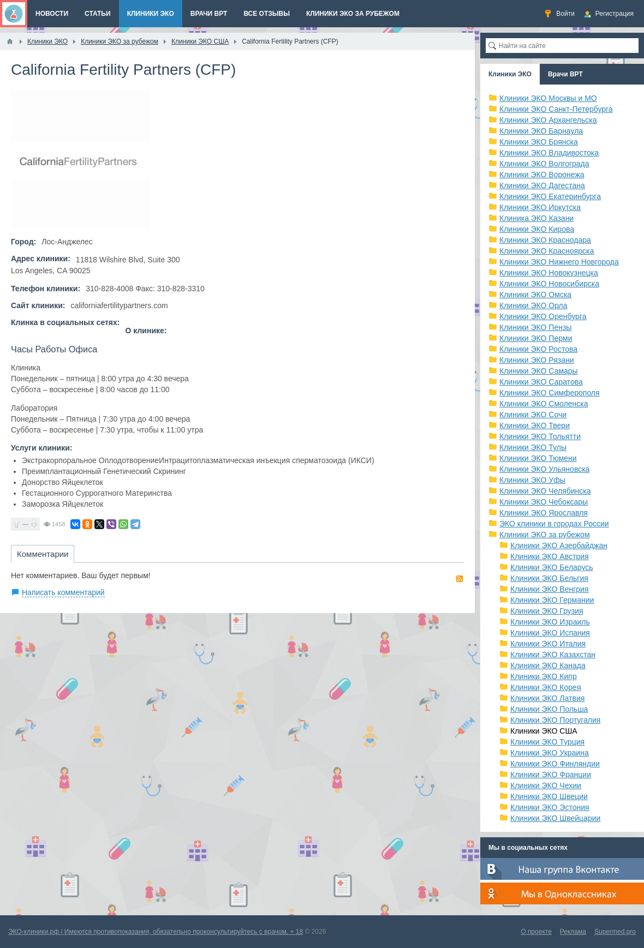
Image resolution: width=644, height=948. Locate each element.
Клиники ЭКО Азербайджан (558, 545)
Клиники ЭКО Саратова (541, 381)
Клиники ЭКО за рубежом (544, 534)
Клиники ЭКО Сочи (533, 414)
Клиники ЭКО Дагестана (542, 185)
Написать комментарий (63, 592)
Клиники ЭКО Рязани (536, 360)
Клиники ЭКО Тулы (533, 447)
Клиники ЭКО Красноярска (546, 251)
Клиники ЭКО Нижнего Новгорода (559, 261)
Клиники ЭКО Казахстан (552, 654)
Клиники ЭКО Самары (538, 371)
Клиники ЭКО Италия (548, 643)
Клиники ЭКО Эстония (549, 807)
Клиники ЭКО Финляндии (555, 763)
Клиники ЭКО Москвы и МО (548, 98)
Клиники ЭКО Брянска (538, 141)
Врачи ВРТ (565, 74)
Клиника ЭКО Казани (536, 218)
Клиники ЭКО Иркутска (540, 207)
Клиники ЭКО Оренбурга (543, 316)
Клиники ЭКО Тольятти (540, 436)
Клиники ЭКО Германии (552, 600)
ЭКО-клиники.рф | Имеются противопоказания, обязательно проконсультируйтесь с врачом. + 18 (155, 931)
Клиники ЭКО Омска (535, 294)
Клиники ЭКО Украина (549, 752)
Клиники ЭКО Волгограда (544, 163)
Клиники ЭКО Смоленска (543, 403)
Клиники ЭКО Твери (534, 425)
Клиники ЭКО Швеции (549, 796)
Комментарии (42, 554)
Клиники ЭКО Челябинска (545, 491)
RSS (459, 578)
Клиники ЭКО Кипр (543, 676)
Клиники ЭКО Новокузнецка (548, 272)
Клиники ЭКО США (543, 731)
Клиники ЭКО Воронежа (542, 174)
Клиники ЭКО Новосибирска (549, 283)
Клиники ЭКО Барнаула (541, 131)
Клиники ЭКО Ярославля (543, 512)
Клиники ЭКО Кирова (536, 229)
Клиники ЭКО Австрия (549, 556)
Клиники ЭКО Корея (545, 687)
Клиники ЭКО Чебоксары (543, 501)
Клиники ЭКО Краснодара (545, 240)
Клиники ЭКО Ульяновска (544, 469)
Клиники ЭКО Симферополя (549, 392)
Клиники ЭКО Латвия (547, 698)
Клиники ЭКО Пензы (535, 327)
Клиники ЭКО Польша (549, 709)
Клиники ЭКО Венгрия (549, 589)
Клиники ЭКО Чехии (545, 785)
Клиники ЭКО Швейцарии (555, 818)
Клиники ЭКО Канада (548, 665)
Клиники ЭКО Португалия (555, 720)
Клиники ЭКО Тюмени (538, 458)
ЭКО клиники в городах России (554, 523)
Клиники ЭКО (510, 74)
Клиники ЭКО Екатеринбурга (550, 196)
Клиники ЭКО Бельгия (549, 578)
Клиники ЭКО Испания (550, 632)
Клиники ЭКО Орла (533, 305)
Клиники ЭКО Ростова (538, 349)
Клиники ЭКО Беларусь (551, 567)
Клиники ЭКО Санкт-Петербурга (556, 109)
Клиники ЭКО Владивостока (549, 152)
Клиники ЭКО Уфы (532, 480)
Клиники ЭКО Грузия (546, 611)
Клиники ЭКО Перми (535, 338)
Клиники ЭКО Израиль (550, 621)
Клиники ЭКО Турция (547, 741)
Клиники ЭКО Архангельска (548, 120)
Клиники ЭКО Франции (550, 774)
